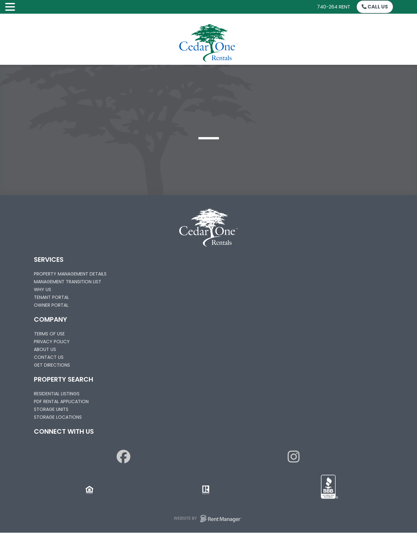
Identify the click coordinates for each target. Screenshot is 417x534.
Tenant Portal (51, 297)
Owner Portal (51, 305)
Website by (209, 518)
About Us (45, 349)
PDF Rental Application (61, 401)
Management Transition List (67, 281)
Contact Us (49, 357)
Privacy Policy (52, 341)
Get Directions (52, 365)
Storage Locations (58, 417)
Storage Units (51, 409)
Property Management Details (70, 274)
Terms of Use (49, 333)
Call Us (375, 6)
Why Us (42, 289)
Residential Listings (56, 393)
